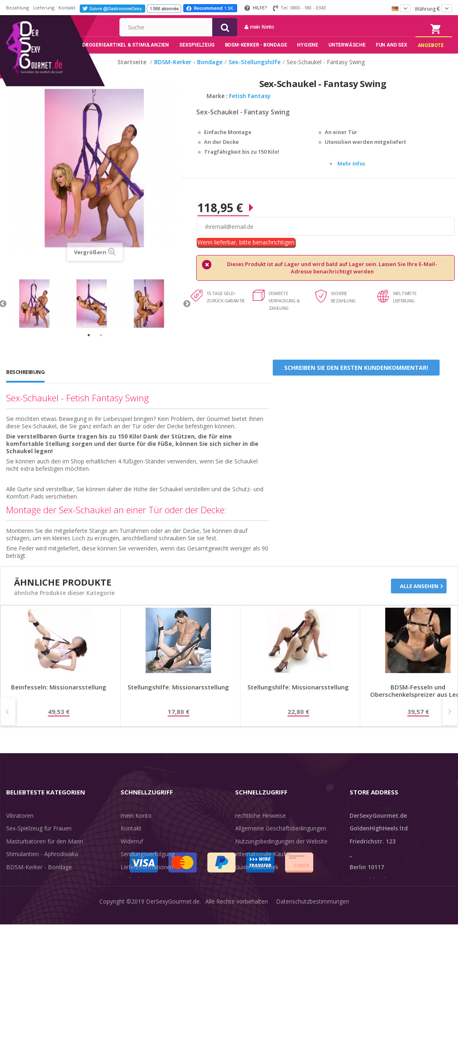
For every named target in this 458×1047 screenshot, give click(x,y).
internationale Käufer (263, 866)
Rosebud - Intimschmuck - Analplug (52, 892)
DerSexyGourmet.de (173, 1034)
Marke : (217, 108)
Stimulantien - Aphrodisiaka (42, 866)
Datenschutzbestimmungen (312, 1034)
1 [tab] (89, 347)
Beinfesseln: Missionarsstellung (58, 699)
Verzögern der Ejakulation (40, 918)
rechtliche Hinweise (260, 827)
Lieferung (43, 7)
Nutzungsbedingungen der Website (281, 853)
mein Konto (340, 26)
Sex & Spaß (21, 930)
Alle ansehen (419, 598)
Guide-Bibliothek (256, 879)
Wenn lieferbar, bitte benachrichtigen (246, 254)
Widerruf (132, 853)
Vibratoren (20, 827)
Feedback (247, 892)
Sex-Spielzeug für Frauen (39, 840)
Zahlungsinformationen (151, 904)
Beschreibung (25, 384)
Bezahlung (17, 7)
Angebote (24, 943)
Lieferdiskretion (141, 892)
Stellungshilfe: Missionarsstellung (178, 699)
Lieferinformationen (147, 879)
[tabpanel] (37, 316)
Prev (8, 723)
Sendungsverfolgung (148, 866)
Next (187, 316)
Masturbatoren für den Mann (44, 853)
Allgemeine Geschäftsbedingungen (280, 840)
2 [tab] (101, 347)
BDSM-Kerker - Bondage (39, 879)
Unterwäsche (23, 904)
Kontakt (66, 7)
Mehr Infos (351, 175)
